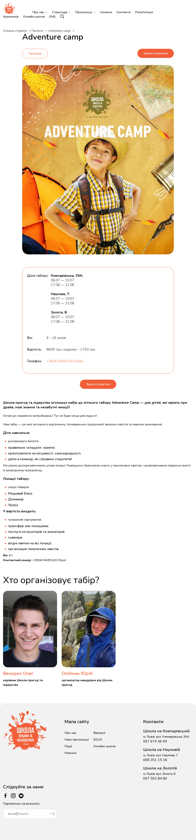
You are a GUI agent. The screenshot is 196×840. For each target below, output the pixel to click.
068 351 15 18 (155, 758)
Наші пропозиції (77, 738)
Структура (59, 12)
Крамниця (11, 17)
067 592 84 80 (155, 777)
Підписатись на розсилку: (30, 808)
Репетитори (144, 12)
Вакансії (99, 731)
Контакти (124, 12)
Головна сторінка (15, 31)
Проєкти (37, 31)
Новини (106, 12)
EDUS (97, 738)
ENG (52, 17)
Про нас (38, 12)
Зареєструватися (156, 52)
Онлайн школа (34, 17)
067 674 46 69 (155, 739)
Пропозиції (83, 12)
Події (68, 745)
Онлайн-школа (104, 745)
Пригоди (35, 52)
